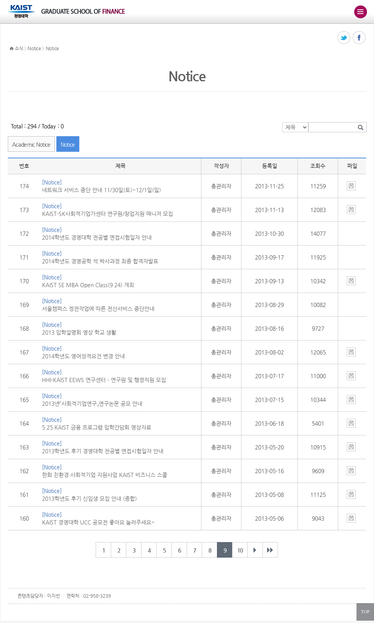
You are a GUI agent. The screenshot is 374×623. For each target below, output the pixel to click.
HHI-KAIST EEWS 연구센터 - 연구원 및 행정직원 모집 (104, 380)
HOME (12, 49)
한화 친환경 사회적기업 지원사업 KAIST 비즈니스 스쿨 (104, 475)
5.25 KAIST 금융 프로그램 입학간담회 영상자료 (96, 427)
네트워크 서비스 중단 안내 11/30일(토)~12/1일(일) (101, 190)
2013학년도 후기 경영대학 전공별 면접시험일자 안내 (102, 451)
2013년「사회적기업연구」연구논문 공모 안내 (92, 403)
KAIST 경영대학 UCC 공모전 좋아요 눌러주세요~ (98, 522)
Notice (34, 48)
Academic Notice (31, 144)
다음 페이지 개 (255, 550)
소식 (19, 48)
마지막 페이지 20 (270, 550)
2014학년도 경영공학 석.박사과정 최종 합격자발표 (100, 261)
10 (240, 550)
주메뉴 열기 (360, 11)
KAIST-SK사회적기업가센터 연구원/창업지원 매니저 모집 (107, 214)
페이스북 (359, 38)
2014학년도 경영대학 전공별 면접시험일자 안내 (97, 237)
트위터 (344, 38)
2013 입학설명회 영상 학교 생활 (79, 332)
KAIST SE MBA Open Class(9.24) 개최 (88, 285)
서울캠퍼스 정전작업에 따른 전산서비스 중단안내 (98, 308)
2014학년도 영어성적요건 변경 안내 (83, 356)
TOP (365, 611)
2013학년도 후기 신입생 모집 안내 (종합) (89, 498)
